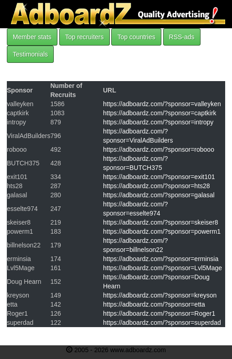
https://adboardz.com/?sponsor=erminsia (160, 258)
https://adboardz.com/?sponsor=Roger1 (159, 313)
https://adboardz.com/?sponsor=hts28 (156, 186)
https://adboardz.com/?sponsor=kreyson (160, 295)
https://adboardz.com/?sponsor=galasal (159, 195)
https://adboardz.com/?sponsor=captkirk (160, 113)
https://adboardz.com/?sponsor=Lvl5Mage (162, 268)
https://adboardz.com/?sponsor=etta (154, 304)
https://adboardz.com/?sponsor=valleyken (162, 104)
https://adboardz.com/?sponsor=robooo (158, 149)
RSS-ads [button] (182, 37)
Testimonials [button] (30, 54)
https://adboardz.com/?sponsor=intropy (158, 122)
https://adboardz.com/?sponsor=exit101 (159, 176)
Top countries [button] (136, 37)
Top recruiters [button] (84, 37)
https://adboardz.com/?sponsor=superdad (162, 322)
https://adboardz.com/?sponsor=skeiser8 (160, 222)
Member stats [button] (32, 37)
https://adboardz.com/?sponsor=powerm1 (162, 231)
